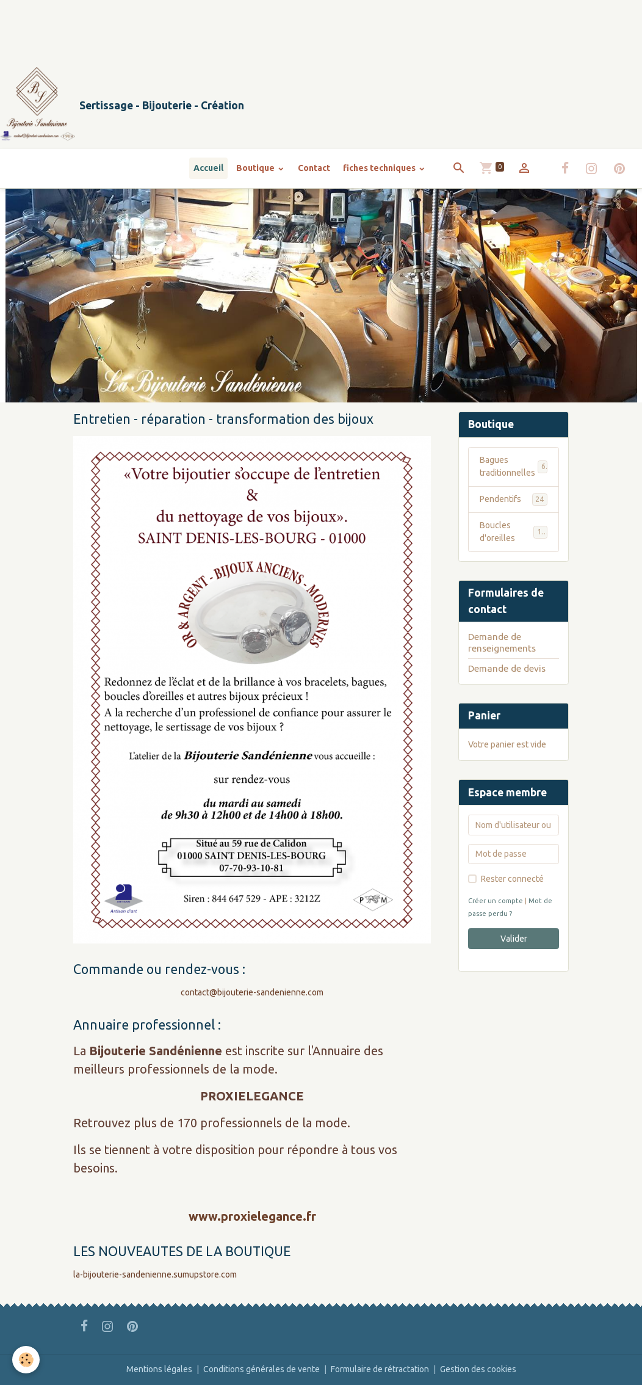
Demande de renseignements (502, 642)
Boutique (256, 168)
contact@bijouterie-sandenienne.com (252, 992)
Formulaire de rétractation (380, 1369)
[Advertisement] (222, 27)
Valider (513, 938)
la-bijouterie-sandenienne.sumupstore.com (155, 1274)
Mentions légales (159, 1369)
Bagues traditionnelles (513, 466)
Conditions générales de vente (261, 1369)
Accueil (208, 168)
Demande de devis (507, 668)
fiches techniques (380, 168)
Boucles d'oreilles (513, 531)
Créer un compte (495, 900)
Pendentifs (513, 499)
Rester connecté (512, 879)
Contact (314, 168)
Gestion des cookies (478, 1369)
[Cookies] (26, 1359)
